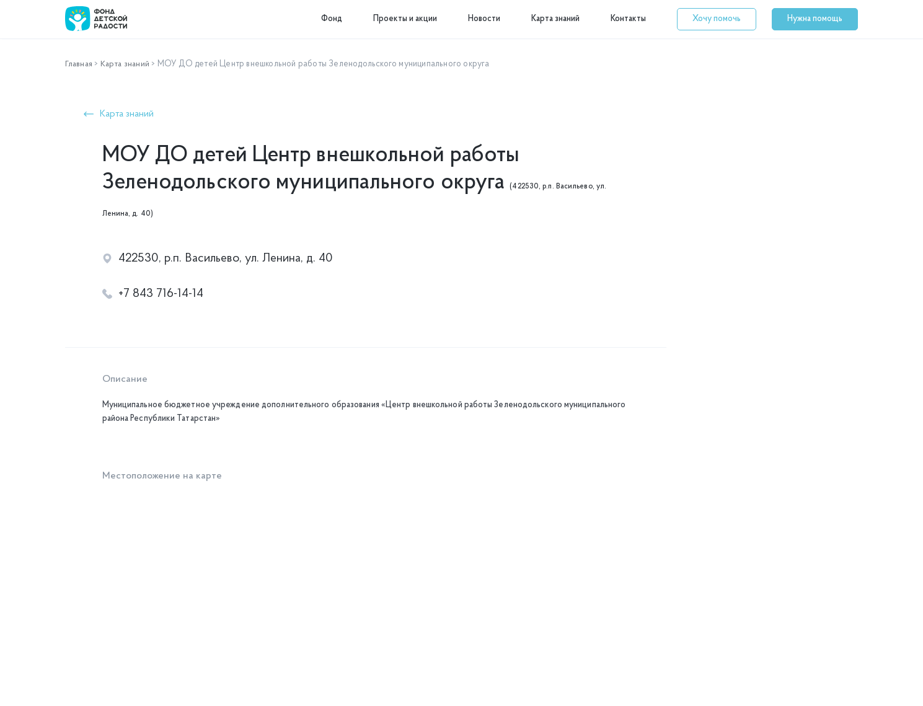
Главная (79, 64)
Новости (484, 19)
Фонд (331, 19)
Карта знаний (555, 19)
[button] (716, 19)
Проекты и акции (405, 19)
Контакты (628, 19)
